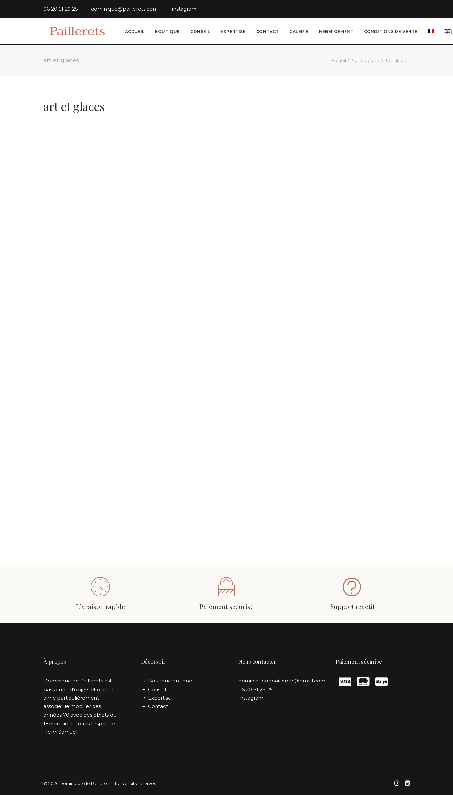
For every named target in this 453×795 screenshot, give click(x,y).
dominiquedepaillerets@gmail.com (281, 681)
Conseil (199, 32)
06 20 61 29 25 (67, 9)
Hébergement (335, 32)
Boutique (166, 32)
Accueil (134, 32)
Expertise (232, 32)
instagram (184, 9)
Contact (266, 32)
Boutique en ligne (170, 681)
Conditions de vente (390, 32)
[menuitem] (134, 32)
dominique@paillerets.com (131, 9)
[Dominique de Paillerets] (74, 31)
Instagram (250, 698)
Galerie (298, 32)
